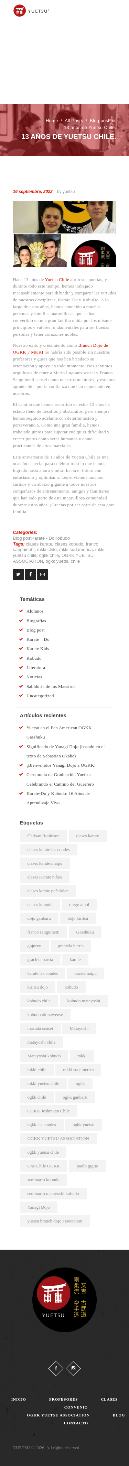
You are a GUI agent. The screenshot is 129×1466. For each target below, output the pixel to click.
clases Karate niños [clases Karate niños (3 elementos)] (45, 877)
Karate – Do (38, 639)
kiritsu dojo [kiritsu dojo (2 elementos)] (38, 987)
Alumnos (35, 611)
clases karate (39, 544)
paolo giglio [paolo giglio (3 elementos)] (87, 1165)
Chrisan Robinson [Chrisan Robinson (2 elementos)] (44, 835)
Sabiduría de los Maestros (50, 686)
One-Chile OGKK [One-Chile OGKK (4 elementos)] (44, 1165)
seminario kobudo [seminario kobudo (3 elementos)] (44, 1179)
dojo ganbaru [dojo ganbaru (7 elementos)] (39, 918)
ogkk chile (49, 555)
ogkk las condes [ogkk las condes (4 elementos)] (42, 1124)
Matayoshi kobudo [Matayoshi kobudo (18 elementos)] (44, 1055)
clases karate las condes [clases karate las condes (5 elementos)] (49, 849)
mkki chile (47, 549)
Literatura (35, 667)
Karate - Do (43, 538)
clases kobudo (69, 544)
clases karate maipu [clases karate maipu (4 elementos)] (45, 863)
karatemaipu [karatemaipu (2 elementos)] (86, 973)
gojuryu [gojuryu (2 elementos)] (34, 945)
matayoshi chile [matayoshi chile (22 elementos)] (42, 1042)
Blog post (99, 120)
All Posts (74, 120)
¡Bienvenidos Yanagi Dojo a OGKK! (61, 765)
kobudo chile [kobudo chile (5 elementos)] (39, 1000)
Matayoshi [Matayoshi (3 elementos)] (79, 1028)
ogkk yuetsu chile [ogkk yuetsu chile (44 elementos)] (43, 1152)
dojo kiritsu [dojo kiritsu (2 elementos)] (77, 918)
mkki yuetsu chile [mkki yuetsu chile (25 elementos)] (43, 1083)
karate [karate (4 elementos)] (75, 959)
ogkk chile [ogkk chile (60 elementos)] (37, 1097)
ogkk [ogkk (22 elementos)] (80, 1083)
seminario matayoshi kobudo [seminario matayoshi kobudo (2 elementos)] (53, 1193)
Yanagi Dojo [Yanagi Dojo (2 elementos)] (39, 1207)
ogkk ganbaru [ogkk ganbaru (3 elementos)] (75, 1097)
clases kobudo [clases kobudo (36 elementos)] (40, 904)
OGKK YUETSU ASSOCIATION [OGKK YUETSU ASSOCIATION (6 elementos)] (58, 1138)
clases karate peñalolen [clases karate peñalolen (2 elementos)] (48, 890)
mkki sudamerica (76, 549)
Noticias (34, 676)
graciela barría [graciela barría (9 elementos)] (40, 959)
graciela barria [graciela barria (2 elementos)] (71, 945)
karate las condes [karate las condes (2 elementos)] (43, 973)
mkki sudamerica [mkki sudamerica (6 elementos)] (78, 1069)
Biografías (36, 620)
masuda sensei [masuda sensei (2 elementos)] (40, 1028)
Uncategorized (40, 695)
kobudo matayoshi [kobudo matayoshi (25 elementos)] (83, 1000)
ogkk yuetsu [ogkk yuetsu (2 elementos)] (83, 1124)
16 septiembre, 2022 (33, 191)
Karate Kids (37, 648)
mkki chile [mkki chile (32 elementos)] (37, 1069)
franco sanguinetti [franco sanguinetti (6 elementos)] (44, 932)
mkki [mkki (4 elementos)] (82, 1055)
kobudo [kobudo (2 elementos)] (71, 987)
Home (52, 120)
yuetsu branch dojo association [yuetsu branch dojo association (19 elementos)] (55, 1221)
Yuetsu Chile (57, 279)
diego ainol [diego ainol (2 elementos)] (79, 904)
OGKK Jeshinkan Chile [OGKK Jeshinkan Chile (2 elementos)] (49, 1110)
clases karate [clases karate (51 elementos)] (87, 835)
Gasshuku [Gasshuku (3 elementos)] (85, 932)
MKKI (37, 352)
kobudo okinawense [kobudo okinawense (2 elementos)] (45, 1014)
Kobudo (62, 538)
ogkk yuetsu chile (63, 561)
